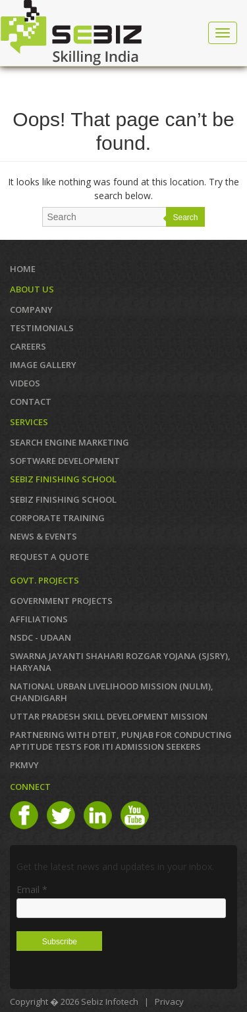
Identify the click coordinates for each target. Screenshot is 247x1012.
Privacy (169, 1001)
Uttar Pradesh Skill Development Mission (108, 716)
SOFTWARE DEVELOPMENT (65, 461)
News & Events (43, 536)
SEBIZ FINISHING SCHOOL (63, 499)
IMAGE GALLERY (43, 365)
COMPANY (31, 309)
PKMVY (24, 765)
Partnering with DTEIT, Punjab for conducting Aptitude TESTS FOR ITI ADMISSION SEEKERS (121, 740)
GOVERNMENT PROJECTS (61, 601)
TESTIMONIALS (42, 328)
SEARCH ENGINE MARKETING (69, 442)
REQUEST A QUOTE (49, 557)
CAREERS (28, 346)
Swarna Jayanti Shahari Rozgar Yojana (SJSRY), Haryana (120, 662)
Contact (30, 401)
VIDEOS (25, 383)
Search (185, 217)
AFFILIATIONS (39, 619)
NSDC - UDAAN (40, 637)
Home (23, 269)
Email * (31, 889)
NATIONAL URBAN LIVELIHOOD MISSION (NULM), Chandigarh (111, 692)
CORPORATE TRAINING (57, 518)
